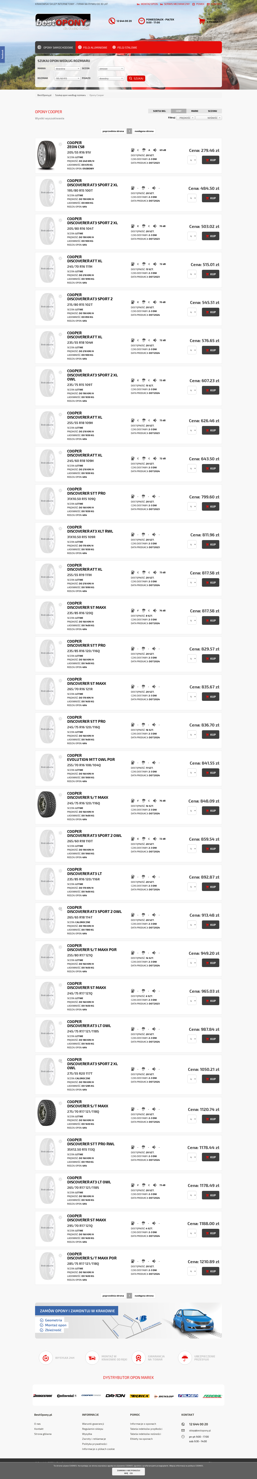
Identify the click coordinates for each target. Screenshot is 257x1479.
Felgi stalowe (124, 47)
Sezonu (212, 111)
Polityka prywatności (94, 1443)
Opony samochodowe (55, 47)
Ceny (178, 111)
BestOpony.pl (44, 95)
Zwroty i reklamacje (94, 1438)
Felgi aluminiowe (92, 47)
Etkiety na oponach (141, 1438)
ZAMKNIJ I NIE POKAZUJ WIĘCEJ (128, 1471)
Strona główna (42, 1433)
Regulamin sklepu (92, 1428)
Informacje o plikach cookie (98, 1448)
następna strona (144, 131)
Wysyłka (87, 1433)
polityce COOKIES (195, 1465)
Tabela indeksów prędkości (146, 1428)
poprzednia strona (113, 131)
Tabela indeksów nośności (145, 1433)
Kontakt (38, 1428)
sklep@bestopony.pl (200, 1430)
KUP (213, 160)
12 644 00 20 (198, 1424)
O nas (37, 1423)
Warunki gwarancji (93, 1423)
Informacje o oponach (143, 1423)
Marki (194, 111)
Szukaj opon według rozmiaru (70, 95)
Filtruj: (172, 117)
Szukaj (136, 78)
